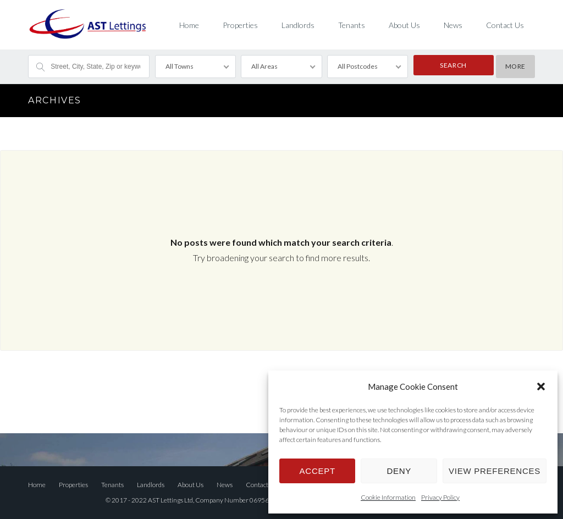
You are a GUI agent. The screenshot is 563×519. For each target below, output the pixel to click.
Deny (399, 471)
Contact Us (505, 25)
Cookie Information (388, 497)
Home (189, 25)
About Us (404, 25)
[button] (541, 386)
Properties (240, 25)
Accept (317, 471)
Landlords (298, 25)
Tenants (351, 25)
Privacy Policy (440, 497)
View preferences (494, 471)
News (453, 25)
